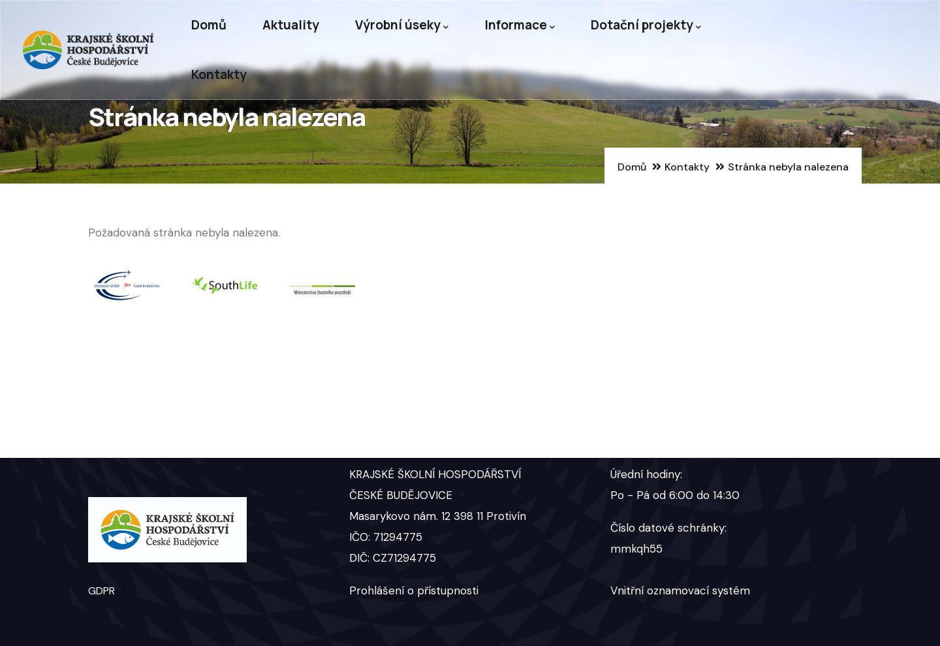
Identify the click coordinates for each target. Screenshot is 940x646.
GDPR (101, 591)
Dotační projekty (646, 25)
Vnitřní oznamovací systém (680, 590)
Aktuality (290, 24)
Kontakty (219, 74)
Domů (209, 24)
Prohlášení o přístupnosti (413, 590)
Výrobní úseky (401, 25)
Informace (519, 25)
